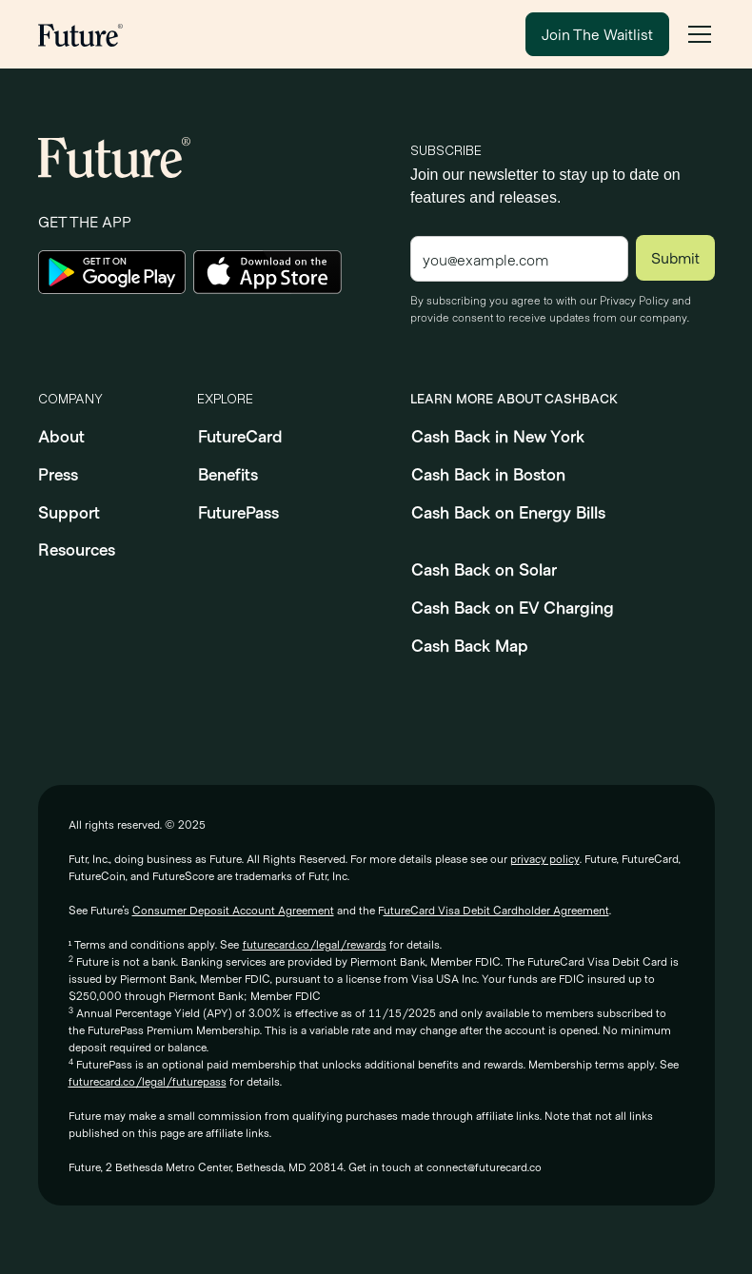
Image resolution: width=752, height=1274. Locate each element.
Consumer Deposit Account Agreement (233, 909)
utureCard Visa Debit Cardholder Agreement (496, 909)
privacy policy (545, 858)
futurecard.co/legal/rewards (314, 944)
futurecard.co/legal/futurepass (148, 1081)
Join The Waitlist (597, 34)
